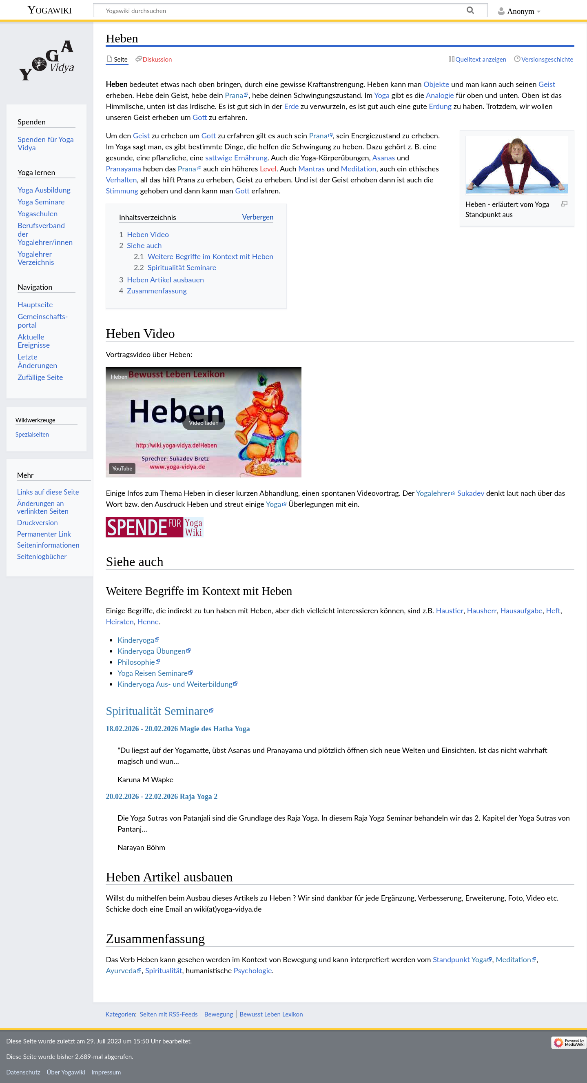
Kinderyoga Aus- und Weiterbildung (175, 683)
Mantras (311, 168)
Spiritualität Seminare (157, 710)
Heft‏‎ (553, 610)
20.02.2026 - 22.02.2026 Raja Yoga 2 (161, 796)
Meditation (358, 168)
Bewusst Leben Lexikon (271, 1014)
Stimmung (122, 190)
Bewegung (218, 1014)
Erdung (440, 106)
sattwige (218, 157)
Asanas (383, 157)
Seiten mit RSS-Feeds (169, 1014)
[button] (203, 422)
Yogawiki (49, 9)
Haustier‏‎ (449, 610)
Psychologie (253, 970)
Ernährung (251, 157)
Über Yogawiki (66, 1072)
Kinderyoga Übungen (151, 650)
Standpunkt (451, 959)
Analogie (440, 95)
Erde (291, 106)
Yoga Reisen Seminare (152, 672)
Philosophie (136, 661)
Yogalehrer (433, 492)
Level (268, 168)
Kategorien (120, 1014)
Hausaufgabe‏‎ (521, 610)
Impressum (106, 1072)
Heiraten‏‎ (119, 621)
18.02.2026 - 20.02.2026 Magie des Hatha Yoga (178, 729)
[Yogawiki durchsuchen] (290, 10)
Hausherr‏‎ (482, 610)
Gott (200, 117)
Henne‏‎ (148, 621)
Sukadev (470, 492)
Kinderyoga (135, 639)
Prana (234, 95)
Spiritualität (163, 970)
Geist (546, 84)
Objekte (436, 84)
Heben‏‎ (119, 376)
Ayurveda (121, 970)
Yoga (382, 95)
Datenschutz (23, 1072)
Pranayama (123, 168)
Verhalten (121, 179)
